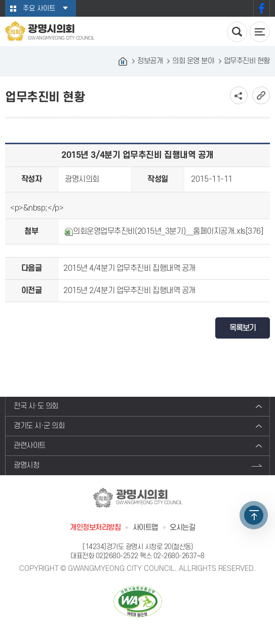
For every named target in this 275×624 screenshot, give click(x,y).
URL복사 (261, 95)
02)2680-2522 (117, 556)
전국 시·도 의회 (36, 406)
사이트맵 (145, 527)
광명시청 (26, 465)
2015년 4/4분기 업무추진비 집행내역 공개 (129, 268)
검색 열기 (237, 32)
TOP (253, 515)
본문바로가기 (0, 0)
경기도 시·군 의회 (39, 426)
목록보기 (242, 327)
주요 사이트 (39, 8)
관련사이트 (30, 445)
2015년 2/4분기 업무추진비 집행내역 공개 (129, 290)
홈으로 (123, 61)
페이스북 (261, 8)
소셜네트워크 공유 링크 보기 (239, 95)
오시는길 (182, 527)
